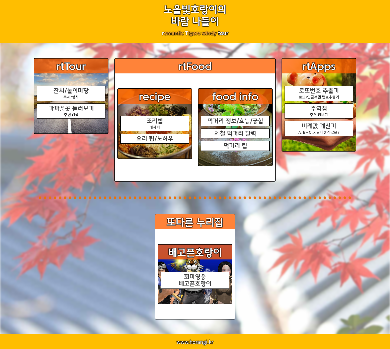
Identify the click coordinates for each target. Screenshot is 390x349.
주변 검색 (71, 111)
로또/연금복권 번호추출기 (319, 93)
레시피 (155, 124)
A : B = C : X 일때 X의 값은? (319, 129)
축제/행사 (71, 93)
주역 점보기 (319, 111)
